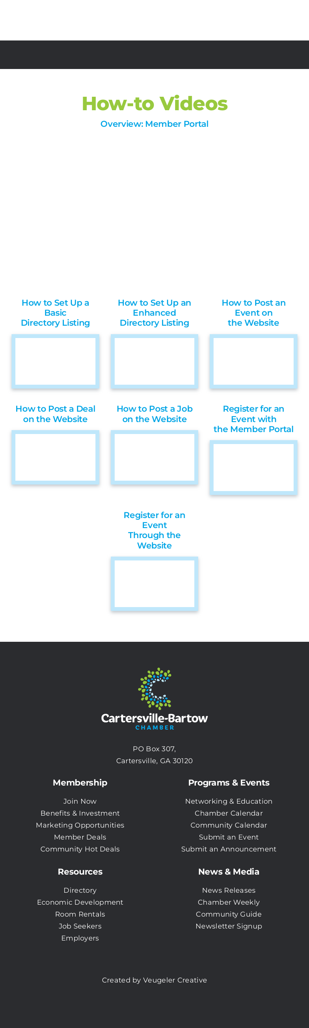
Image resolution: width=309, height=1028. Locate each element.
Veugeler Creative (175, 980)
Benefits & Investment (80, 813)
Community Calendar (228, 825)
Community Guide (229, 914)
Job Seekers (80, 926)
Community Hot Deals (80, 849)
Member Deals (80, 837)
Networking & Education (229, 801)
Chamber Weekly (229, 902)
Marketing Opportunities (80, 825)
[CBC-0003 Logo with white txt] (154, 665)
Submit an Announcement (229, 849)
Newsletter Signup (228, 926)
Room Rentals (80, 914)
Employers (80, 938)
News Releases (229, 890)
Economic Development (80, 902)
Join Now (80, 801)
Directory (80, 890)
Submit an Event (229, 837)
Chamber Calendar (229, 813)
